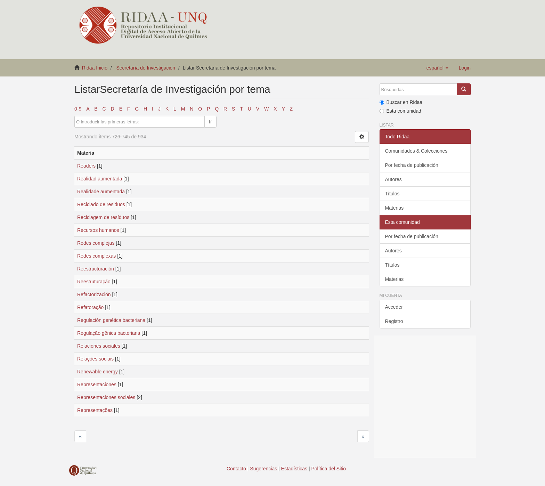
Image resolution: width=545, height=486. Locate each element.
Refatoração (90, 307)
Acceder (394, 307)
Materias (394, 208)
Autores (393, 179)
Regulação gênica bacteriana (108, 333)
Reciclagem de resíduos (103, 217)
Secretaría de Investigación (146, 68)
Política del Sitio (328, 468)
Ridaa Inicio (94, 68)
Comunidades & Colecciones (416, 151)
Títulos (392, 193)
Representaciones (96, 384)
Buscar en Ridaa (401, 102)
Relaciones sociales (98, 346)
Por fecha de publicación (411, 165)
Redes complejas (95, 243)
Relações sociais (95, 359)
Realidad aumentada (99, 178)
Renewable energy (97, 371)
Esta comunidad (400, 111)
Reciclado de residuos (101, 204)
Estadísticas (294, 468)
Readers (86, 166)
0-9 (77, 109)
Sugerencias (263, 468)
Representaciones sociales (106, 397)
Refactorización (94, 294)
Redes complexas (96, 256)
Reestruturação (94, 281)
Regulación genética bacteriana (111, 320)
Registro (394, 321)
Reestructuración (95, 269)
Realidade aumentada (101, 191)
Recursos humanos (98, 230)
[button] (437, 67)
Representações (95, 410)
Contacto (236, 468)
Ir (210, 121)
